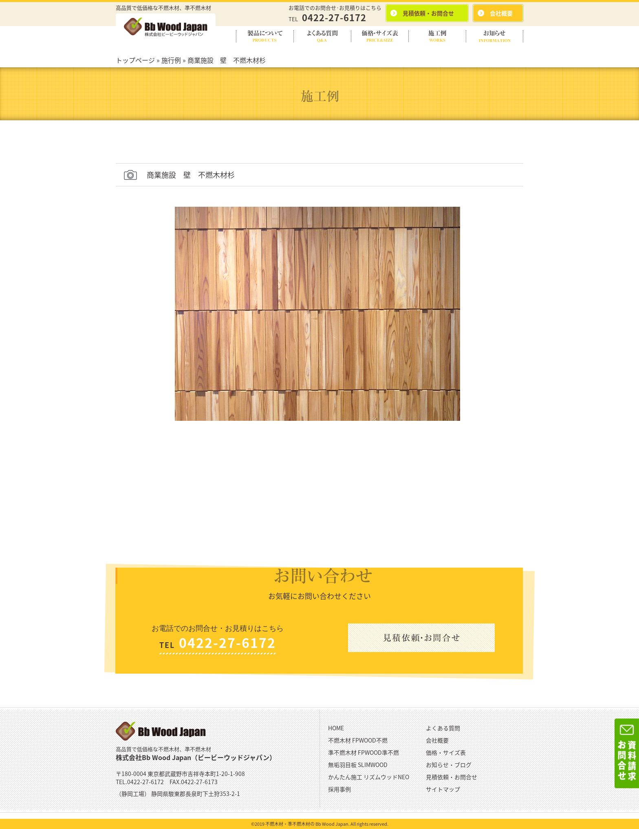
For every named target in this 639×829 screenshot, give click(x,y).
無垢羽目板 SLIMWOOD (358, 764)
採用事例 (339, 789)
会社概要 (437, 740)
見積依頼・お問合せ (451, 777)
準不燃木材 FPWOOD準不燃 (363, 752)
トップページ (135, 60)
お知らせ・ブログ (449, 764)
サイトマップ (443, 789)
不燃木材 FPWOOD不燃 (358, 740)
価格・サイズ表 (446, 752)
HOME (336, 728)
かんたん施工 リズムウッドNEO (368, 777)
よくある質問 (443, 728)
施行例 (171, 60)
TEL (327, 19)
